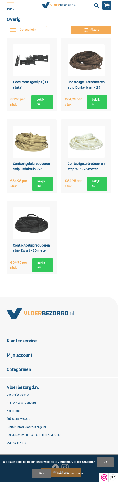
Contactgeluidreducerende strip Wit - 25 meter (86, 166)
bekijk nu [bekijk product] (40, 102)
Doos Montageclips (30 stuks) (30, 84)
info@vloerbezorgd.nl (31, 427)
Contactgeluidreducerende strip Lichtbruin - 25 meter (31, 167)
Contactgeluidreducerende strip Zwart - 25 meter (31, 248)
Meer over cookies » (70, 473)
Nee (41, 473)
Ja (105, 462)
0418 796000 (20, 419)
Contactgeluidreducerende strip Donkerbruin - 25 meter (86, 85)
